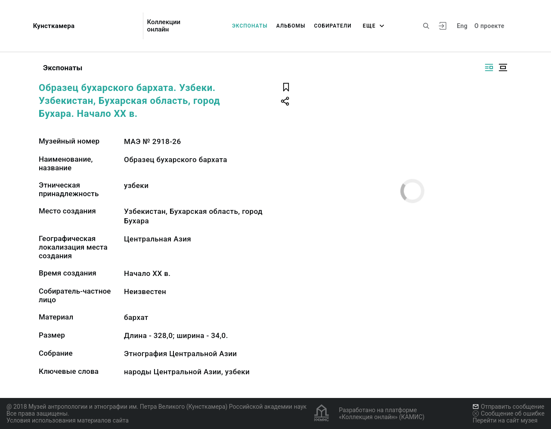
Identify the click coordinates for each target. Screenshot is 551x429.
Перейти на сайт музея (505, 420)
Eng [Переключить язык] (462, 25)
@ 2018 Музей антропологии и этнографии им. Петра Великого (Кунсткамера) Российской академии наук (156, 406)
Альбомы (291, 26)
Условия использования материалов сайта (67, 420)
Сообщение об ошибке (509, 413)
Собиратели (333, 26)
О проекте (489, 25)
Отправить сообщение (508, 406)
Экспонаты (250, 26)
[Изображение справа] (489, 67)
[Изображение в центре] (503, 67)
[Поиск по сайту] (426, 25)
